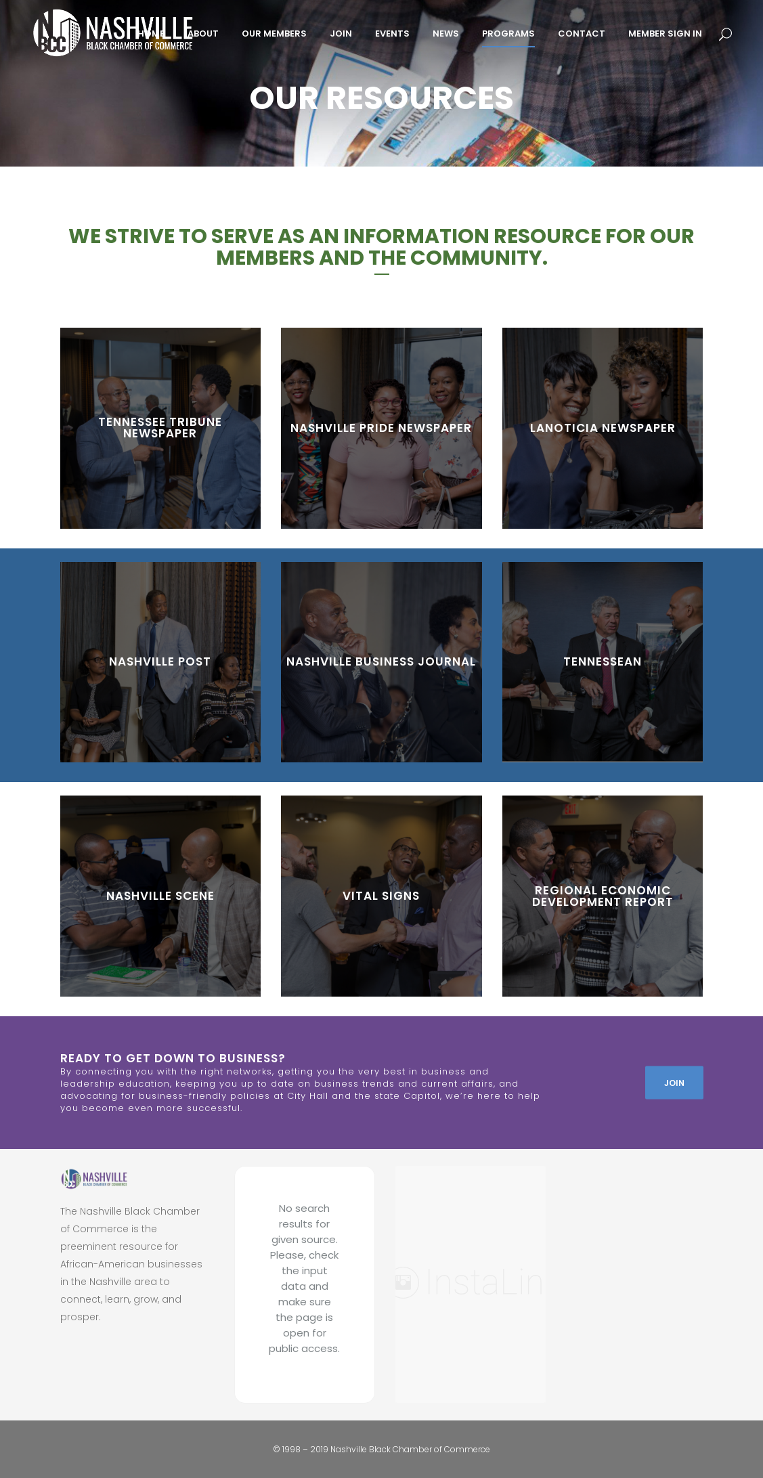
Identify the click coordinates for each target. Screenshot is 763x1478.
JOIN (674, 1082)
